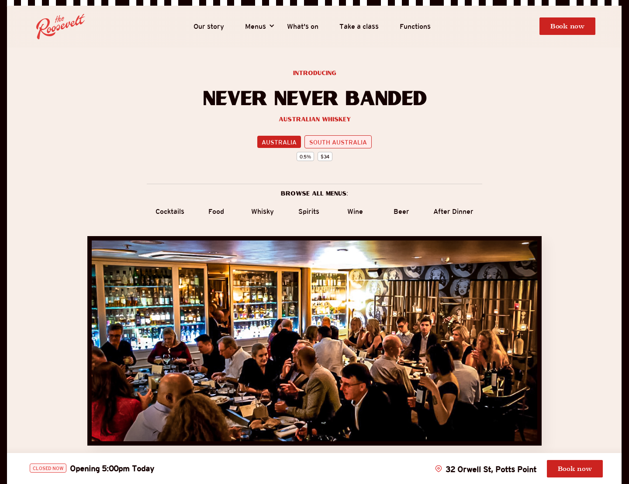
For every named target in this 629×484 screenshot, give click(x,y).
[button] (255, 27)
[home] (60, 26)
